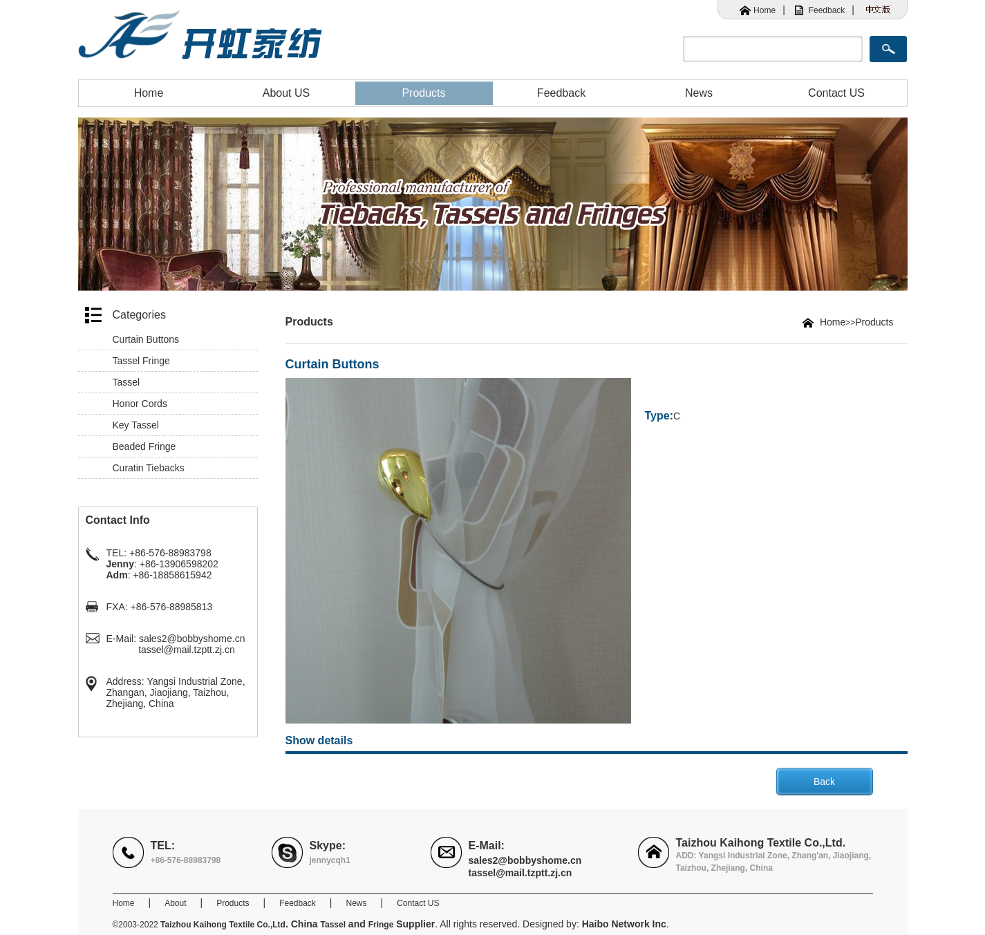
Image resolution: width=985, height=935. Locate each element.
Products (423, 93)
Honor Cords (140, 403)
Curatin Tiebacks (149, 467)
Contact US (836, 93)
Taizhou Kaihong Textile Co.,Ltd (222, 924)
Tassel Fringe (141, 360)
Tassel (126, 382)
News (699, 93)
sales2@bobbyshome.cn (192, 638)
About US (286, 93)
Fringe (381, 924)
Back (824, 781)
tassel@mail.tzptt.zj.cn (186, 649)
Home (764, 10)
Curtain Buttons (146, 339)
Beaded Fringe (144, 446)
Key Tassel (136, 425)
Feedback (827, 10)
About (175, 903)
